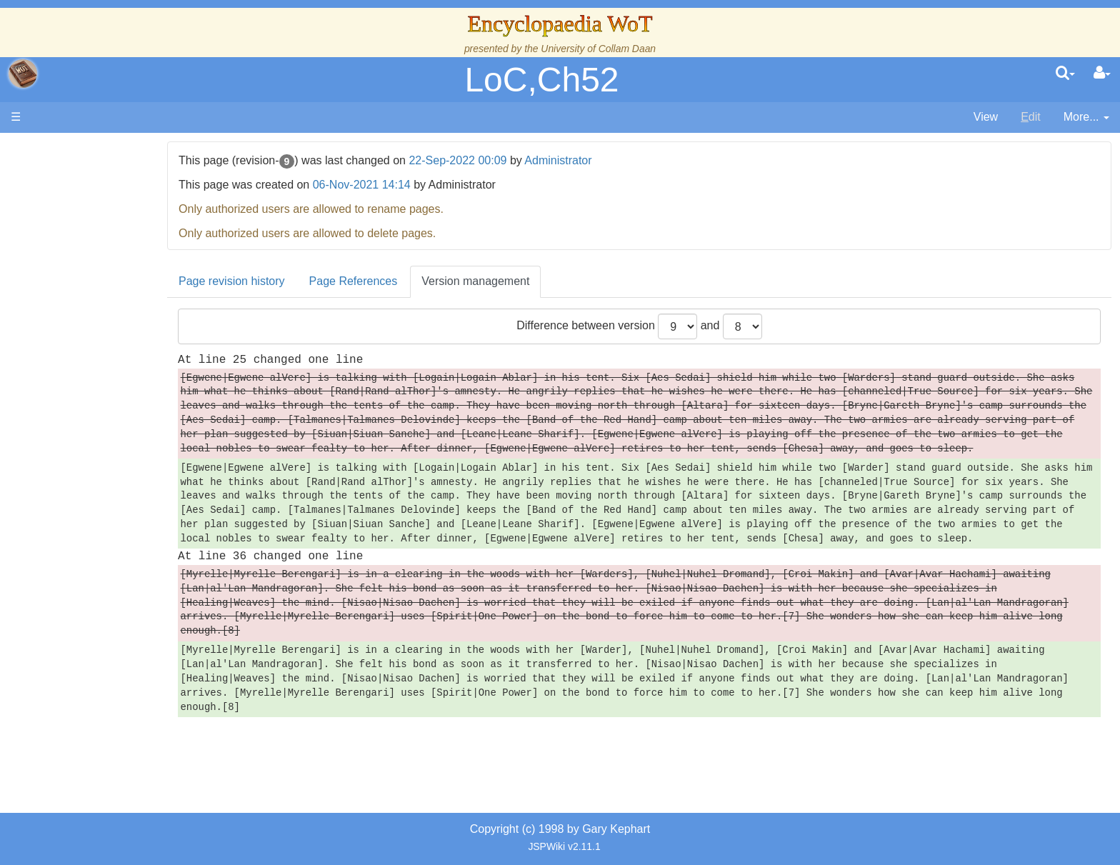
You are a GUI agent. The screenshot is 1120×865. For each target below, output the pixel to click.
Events (85, 304)
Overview (120, 336)
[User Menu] (1102, 73)
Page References (437, 281)
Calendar (91, 287)
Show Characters (112, 418)
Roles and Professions (125, 450)
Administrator (642, 160)
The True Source (110, 255)
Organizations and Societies (139, 434)
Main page (66, 149)
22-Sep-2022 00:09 (542, 160)
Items (82, 483)
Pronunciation (103, 581)
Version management (560, 281)
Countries (120, 352)
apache (23, 73)
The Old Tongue (108, 369)
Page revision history (316, 281)
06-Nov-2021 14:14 (445, 185)
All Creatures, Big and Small (139, 467)
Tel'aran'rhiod (101, 532)
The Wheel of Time (116, 238)
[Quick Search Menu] (1065, 73)
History (86, 271)
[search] (1065, 73)
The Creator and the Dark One (145, 222)
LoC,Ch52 (541, 80)
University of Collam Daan (598, 48)
